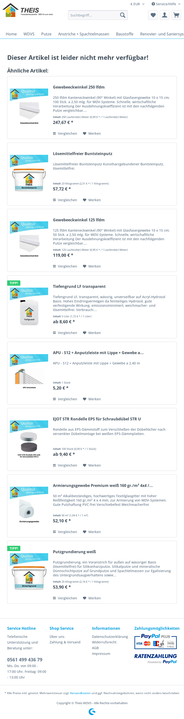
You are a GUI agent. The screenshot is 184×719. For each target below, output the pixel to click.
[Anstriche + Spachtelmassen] (84, 34)
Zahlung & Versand (65, 642)
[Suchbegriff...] (98, 15)
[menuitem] (98, 17)
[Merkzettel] (153, 15)
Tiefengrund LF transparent (79, 286)
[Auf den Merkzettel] (92, 133)
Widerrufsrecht (104, 642)
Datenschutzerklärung (110, 636)
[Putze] (46, 34)
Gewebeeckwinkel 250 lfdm (79, 87)
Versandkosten (80, 693)
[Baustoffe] (125, 34)
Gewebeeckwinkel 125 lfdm (79, 220)
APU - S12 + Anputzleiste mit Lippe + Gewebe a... (98, 352)
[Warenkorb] (176, 15)
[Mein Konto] (164, 15)
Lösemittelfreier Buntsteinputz (82, 153)
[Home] (11, 34)
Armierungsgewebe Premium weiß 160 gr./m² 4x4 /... (103, 485)
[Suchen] (123, 15)
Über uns (57, 636)
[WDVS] (29, 34)
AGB (95, 648)
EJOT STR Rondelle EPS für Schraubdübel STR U (97, 419)
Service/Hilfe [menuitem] (164, 4)
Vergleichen (65, 133)
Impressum (101, 653)
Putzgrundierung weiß (74, 551)
